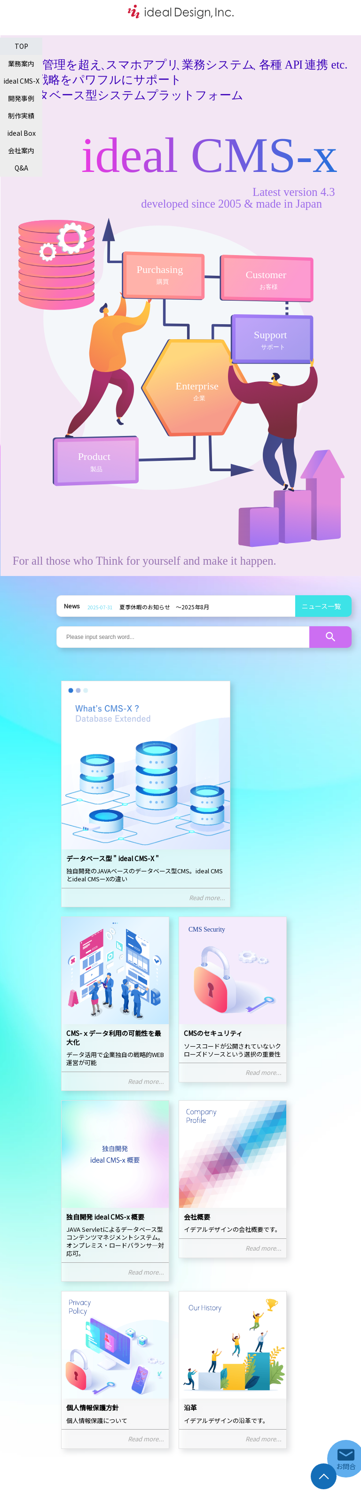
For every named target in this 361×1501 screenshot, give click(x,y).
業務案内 (21, 63)
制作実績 (21, 115)
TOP (21, 46)
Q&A (21, 167)
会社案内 (21, 150)
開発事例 (21, 98)
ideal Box (21, 133)
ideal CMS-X (21, 81)
